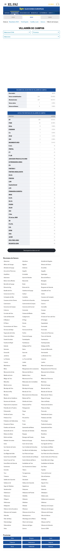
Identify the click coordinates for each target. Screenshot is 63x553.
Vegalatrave (25, 486)
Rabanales (44, 430)
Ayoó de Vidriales (27, 277)
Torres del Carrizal (46, 473)
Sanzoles (6, 470)
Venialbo (43, 486)
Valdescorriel (7, 483)
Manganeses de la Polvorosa (49, 369)
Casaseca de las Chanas (10, 300)
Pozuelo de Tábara (9, 424)
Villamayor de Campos (47, 505)
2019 (13, 17)
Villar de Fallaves (45, 515)
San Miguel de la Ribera (47, 450)
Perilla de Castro (8, 414)
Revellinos (44, 434)
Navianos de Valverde (9, 401)
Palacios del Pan (26, 404)
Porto (23, 421)
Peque (24, 411)
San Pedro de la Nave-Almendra (50, 453)
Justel (24, 355)
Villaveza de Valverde (47, 525)
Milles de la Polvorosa (47, 378)
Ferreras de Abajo (8, 329)
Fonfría (24, 333)
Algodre (24, 264)
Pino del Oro (25, 417)
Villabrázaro (7, 492)
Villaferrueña (44, 496)
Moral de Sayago (45, 385)
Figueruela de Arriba (9, 333)
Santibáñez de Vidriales (47, 463)
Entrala (24, 323)
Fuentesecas (25, 342)
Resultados (14, 13)
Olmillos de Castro (27, 401)
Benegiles (43, 281)
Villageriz (6, 499)
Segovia (50, 542)
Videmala (43, 489)
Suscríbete (51, 4)
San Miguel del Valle (9, 453)
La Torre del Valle (27, 359)
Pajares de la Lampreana (10, 404)
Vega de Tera (44, 483)
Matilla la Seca (26, 375)
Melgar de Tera (8, 378)
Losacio (6, 362)
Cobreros (6, 310)
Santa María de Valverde (10, 463)
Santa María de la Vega (47, 460)
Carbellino (25, 297)
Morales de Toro (26, 391)
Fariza (24, 326)
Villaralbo (6, 515)
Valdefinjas (44, 479)
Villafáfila (24, 496)
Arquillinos (6, 274)
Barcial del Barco (45, 277)
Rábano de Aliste (8, 434)
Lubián (24, 362)
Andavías (24, 267)
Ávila (12, 538)
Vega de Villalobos (9, 486)
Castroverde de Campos (28, 303)
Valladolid (31, 546)
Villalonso (43, 502)
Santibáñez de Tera (27, 463)
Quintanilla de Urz (8, 430)
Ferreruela (44, 329)
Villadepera (44, 492)
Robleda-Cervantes (9, 440)
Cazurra (43, 303)
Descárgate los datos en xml (31, 250)
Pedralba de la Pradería (10, 408)
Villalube (24, 505)
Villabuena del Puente (28, 492)
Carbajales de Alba (9, 297)
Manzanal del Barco (27, 372)
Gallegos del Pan (26, 346)
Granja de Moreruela (46, 349)
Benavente (25, 281)
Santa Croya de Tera (9, 460)
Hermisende (44, 352)
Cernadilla (44, 307)
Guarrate (24, 352)
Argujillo (43, 271)
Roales (43, 437)
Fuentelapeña (26, 339)
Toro (5, 473)
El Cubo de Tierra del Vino (48, 316)
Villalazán (25, 499)
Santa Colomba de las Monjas (30, 457)
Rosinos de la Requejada (47, 440)
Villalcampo (7, 502)
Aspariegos (44, 274)
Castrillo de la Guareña (28, 300)
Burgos (31, 538)
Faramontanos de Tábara (10, 326)
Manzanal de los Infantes (47, 372)
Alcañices (25, 261)
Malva (5, 369)
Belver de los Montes (9, 281)
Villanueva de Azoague (47, 509)
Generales (52, 13)
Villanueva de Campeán (10, 512)
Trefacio (24, 476)
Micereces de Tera (27, 378)
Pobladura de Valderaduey (11, 421)
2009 (50, 17)
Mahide (24, 365)
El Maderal (6, 320)
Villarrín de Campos (27, 522)
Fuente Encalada (8, 339)
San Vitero (44, 466)
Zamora (24, 528)
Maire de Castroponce (47, 365)
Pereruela (44, 411)
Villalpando (7, 505)
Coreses (43, 310)
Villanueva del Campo (47, 512)
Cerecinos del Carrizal (28, 307)
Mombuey (43, 382)
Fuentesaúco (44, 339)
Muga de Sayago (45, 398)
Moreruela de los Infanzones (30, 395)
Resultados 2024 (25, 13)
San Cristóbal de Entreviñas (29, 447)
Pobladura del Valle (46, 417)
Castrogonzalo (45, 300)
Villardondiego (8, 522)
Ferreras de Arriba (27, 329)
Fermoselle (44, 326)
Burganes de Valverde (47, 287)
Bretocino (43, 284)
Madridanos (7, 365)
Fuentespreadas (45, 342)
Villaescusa (7, 496)
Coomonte (25, 310)
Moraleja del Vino (8, 388)
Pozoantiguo (44, 421)
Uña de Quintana (45, 476)
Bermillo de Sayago (9, 284)
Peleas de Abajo (45, 408)
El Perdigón (44, 320)
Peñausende (7, 411)
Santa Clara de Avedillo (10, 457)
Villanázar (25, 509)
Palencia (12, 542)
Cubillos (43, 313)
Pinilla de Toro (7, 417)
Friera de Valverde (46, 336)
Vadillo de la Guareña (9, 479)
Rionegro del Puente (27, 437)
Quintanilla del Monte (28, 427)
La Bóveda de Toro (46, 355)
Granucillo (6, 352)
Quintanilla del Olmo (46, 427)
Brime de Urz (25, 287)
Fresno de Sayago (27, 336)
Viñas (5, 528)
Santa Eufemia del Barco (29, 460)
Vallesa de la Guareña (28, 483)
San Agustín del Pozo (47, 443)
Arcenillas (44, 267)
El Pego (24, 320)
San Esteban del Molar (47, 447)
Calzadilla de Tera (46, 290)
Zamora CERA (45, 528)
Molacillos (6, 382)
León (50, 538)
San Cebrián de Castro (10, 447)
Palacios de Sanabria (47, 404)
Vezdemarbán (7, 489)
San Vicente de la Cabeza (29, 466)
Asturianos (7, 277)
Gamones (6, 349)
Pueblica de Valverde (9, 427)
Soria (12, 546)
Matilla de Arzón (8, 375)
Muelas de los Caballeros (10, 398)
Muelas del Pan (26, 398)
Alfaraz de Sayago (9, 264)
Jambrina (6, 355)
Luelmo (43, 362)
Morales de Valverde (46, 391)
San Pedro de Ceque (27, 453)
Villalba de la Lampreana (48, 499)
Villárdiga (43, 518)
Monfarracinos (8, 385)
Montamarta (25, 385)
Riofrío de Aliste (8, 437)
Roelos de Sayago (27, 440)
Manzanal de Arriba (9, 372)
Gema (24, 349)
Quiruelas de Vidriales (28, 430)
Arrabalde (25, 274)
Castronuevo (7, 303)
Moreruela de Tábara (47, 395)
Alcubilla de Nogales (46, 261)
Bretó (23, 284)
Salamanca (31, 542)
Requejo (24, 434)
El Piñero (6, 323)
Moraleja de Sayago (27, 388)
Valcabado (25, 479)
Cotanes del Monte (27, 313)
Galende (6, 346)
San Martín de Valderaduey (29, 450)
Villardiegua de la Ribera (29, 518)
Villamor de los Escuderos (11, 509)
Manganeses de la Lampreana (30, 369)
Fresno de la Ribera (9, 336)
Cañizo (43, 294)
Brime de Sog (7, 287)
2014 (31, 17)
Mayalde (43, 375)
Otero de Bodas (45, 401)
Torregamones (26, 473)
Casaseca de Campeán (47, 297)
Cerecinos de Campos (10, 307)
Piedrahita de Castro (46, 414)
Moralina (6, 395)
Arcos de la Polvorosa (9, 271)
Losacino (43, 359)
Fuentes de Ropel (8, 342)
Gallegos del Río (45, 346)
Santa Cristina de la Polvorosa (49, 457)
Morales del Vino (45, 388)
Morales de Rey (8, 391)
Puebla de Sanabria (46, 424)
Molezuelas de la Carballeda (30, 382)
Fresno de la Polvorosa (47, 333)
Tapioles (43, 470)
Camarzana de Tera (9, 294)
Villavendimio (7, 525)
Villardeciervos (26, 515)
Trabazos (6, 476)
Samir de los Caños (27, 443)
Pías (23, 414)
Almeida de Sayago (9, 267)
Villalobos (25, 502)
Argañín (24, 271)
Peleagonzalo (26, 408)
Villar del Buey (7, 518)
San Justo (6, 450)
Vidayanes (25, 489)
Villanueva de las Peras (28, 512)
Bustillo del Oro (8, 290)
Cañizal (24, 294)
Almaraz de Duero (46, 264)
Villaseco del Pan (45, 522)
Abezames (6, 261)
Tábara (24, 470)
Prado (24, 424)
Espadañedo (44, 323)
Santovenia (7, 466)
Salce (5, 443)
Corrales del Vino (8, 313)
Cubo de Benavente (9, 316)
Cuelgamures (26, 316)
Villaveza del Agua (27, 525)
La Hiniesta (7, 359)
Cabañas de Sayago (27, 290)
